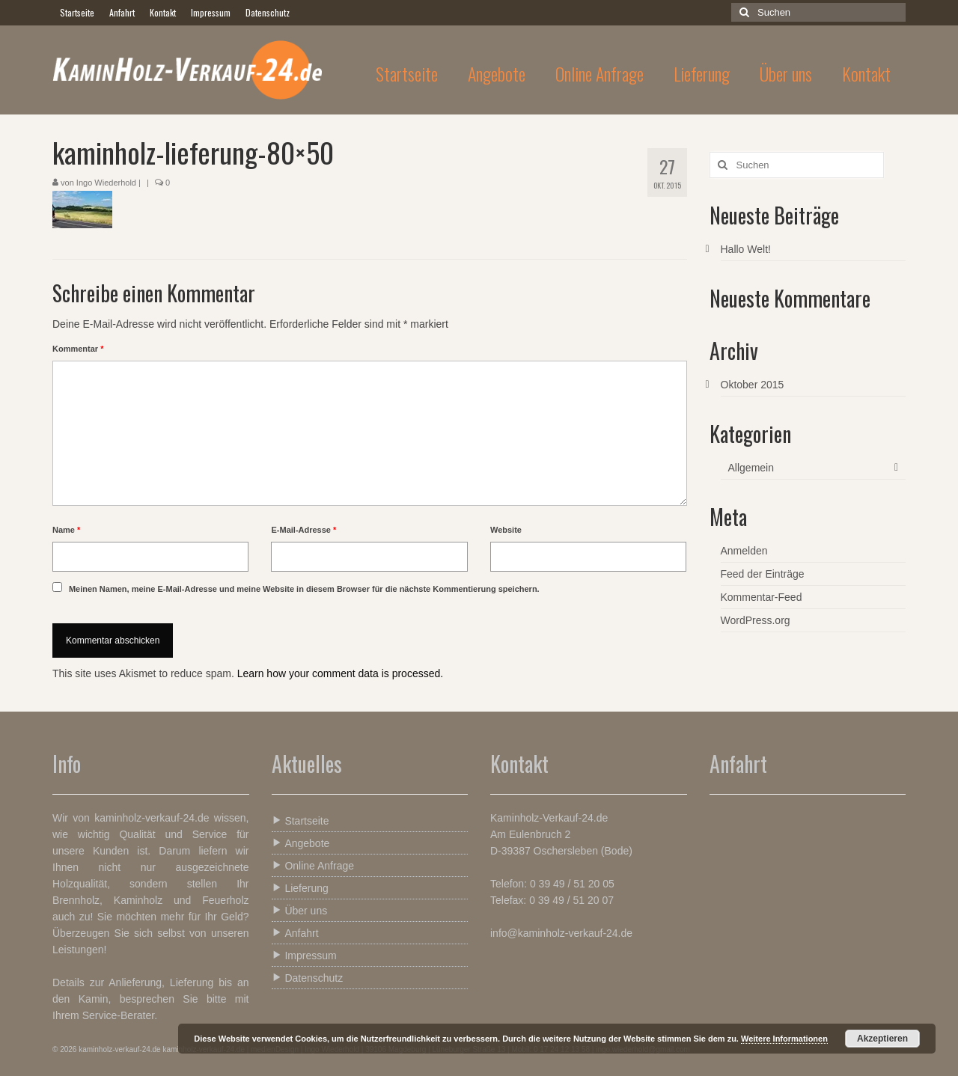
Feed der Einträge (763, 574)
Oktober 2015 (752, 385)
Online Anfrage (313, 865)
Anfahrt (295, 932)
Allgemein (751, 468)
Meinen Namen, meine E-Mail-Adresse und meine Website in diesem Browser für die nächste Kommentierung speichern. (304, 588)
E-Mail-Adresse (303, 529)
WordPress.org (755, 620)
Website (506, 529)
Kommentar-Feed (761, 597)
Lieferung (300, 887)
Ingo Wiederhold (106, 182)
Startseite (300, 820)
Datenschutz (308, 977)
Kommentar (77, 348)
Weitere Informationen (784, 1038)
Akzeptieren (882, 1038)
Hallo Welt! (746, 249)
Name (66, 529)
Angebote (301, 843)
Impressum (304, 955)
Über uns (300, 910)
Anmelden (744, 551)
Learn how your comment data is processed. (340, 673)
